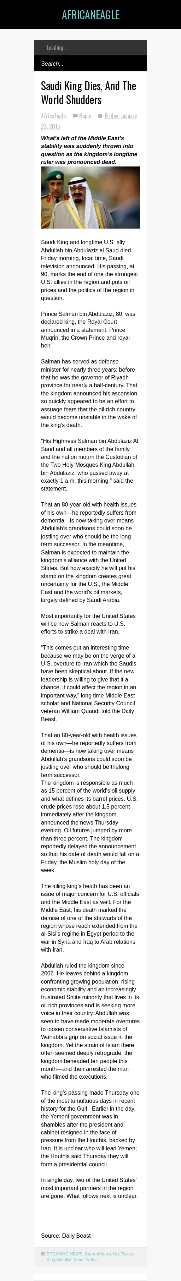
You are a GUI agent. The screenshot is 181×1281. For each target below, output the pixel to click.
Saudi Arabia (86, 1259)
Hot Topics (123, 1254)
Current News (98, 1254)
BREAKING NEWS (64, 1254)
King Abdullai (59, 1259)
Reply (85, 115)
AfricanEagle (90, 14)
